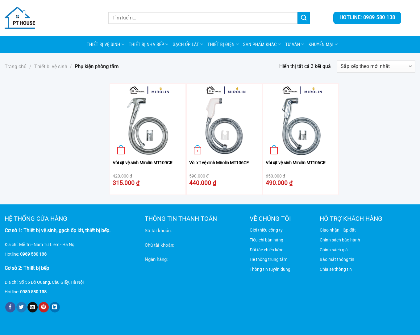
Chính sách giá (334, 250)
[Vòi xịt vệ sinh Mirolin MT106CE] (224, 121)
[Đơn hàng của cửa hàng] (376, 67)
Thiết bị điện (223, 44)
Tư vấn (294, 44)
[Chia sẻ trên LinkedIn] (55, 307)
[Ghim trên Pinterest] (44, 307)
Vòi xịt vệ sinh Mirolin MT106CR (296, 162)
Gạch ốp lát (188, 44)
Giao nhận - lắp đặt (338, 230)
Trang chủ (16, 66)
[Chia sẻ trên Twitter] (21, 307)
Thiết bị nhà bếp (148, 44)
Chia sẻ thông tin (336, 269)
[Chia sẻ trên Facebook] (10, 307)
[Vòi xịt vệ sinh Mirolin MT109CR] (148, 121)
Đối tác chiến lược (266, 250)
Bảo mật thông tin (337, 259)
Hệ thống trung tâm (268, 259)
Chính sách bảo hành (340, 240)
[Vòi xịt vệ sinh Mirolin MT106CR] (301, 121)
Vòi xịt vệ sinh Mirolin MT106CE (219, 162)
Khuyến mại (323, 44)
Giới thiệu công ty (266, 230)
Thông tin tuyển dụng (270, 269)
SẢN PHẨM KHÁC (262, 44)
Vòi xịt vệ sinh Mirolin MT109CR (143, 162)
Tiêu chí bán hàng (266, 240)
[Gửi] (303, 18)
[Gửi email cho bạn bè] (32, 307)
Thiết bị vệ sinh (106, 44)
